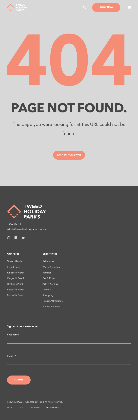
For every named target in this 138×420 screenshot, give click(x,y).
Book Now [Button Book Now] (106, 7)
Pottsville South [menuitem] (15, 295)
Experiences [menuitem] (49, 254)
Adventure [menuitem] (48, 261)
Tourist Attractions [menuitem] (52, 301)
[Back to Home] (17, 7)
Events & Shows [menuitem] (51, 306)
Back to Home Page (69, 155)
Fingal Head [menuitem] (14, 267)
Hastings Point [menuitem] (15, 284)
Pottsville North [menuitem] (15, 289)
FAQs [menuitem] (9, 407)
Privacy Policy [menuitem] (52, 407)
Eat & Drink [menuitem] (48, 278)
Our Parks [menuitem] (13, 254)
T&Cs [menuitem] (20, 407)
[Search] (85, 7)
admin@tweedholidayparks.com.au (26, 229)
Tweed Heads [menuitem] (14, 261)
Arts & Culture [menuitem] (50, 284)
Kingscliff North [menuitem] (15, 272)
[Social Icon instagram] (9, 237)
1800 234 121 (15, 224)
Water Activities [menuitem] (51, 267)
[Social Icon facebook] (15, 237)
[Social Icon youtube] (22, 237)
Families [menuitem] (46, 272)
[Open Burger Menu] (129, 8)
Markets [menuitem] (46, 289)
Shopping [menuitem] (47, 295)
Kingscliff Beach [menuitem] (16, 278)
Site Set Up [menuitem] (34, 407)
